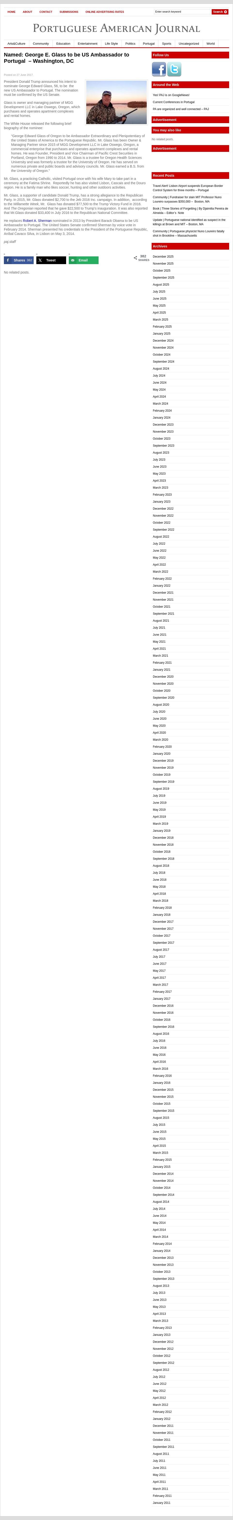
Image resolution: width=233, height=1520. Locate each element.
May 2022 (159, 557)
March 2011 (160, 1489)
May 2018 (159, 886)
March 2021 (160, 655)
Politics (130, 43)
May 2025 (159, 305)
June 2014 (159, 1215)
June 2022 (159, 550)
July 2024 (159, 375)
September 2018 (163, 858)
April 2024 (159, 396)
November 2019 (163, 767)
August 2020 (161, 704)
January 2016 (162, 1082)
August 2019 (161, 788)
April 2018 (159, 893)
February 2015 (162, 1159)
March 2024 (160, 403)
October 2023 (162, 438)
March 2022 (160, 571)
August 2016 (161, 1033)
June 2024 (159, 382)
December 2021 (163, 592)
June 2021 (159, 634)
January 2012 (162, 1419)
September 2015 (163, 1110)
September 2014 (163, 1194)
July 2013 (159, 1293)
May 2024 (159, 389)
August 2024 (161, 368)
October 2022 (162, 522)
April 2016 (159, 1061)
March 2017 (160, 984)
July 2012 (159, 1377)
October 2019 (162, 774)
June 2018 (159, 879)
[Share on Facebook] (19, 260)
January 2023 (162, 501)
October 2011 (162, 1440)
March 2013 (160, 1321)
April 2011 (159, 1482)
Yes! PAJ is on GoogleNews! (171, 95)
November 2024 (163, 347)
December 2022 (163, 508)
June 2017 (159, 963)
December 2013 (163, 1258)
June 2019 (159, 802)
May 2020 (159, 725)
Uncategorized (189, 43)
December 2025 (163, 256)
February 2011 (162, 1496)
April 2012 (159, 1398)
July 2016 (159, 1040)
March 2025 (160, 319)
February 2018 (162, 907)
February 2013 (162, 1328)
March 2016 (160, 1068)
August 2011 (161, 1454)
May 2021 (159, 641)
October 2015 (162, 1103)
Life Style (111, 43)
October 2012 (162, 1356)
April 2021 (159, 648)
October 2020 (162, 690)
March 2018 (160, 900)
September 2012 (163, 1363)
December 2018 (163, 837)
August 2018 (161, 865)
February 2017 (162, 991)
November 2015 (163, 1096)
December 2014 (163, 1173)
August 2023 (161, 452)
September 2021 (163, 613)
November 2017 (163, 928)
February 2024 (162, 410)
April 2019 (159, 816)
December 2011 (163, 1426)
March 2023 (160, 487)
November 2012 (163, 1349)
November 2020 (163, 683)
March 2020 (160, 739)
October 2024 (162, 354)
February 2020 (162, 746)
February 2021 (162, 662)
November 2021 (163, 599)
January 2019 (162, 830)
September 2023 (163, 445)
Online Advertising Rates (104, 11)
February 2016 (162, 1075)
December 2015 (163, 1089)
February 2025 (162, 326)
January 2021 (162, 669)
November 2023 (163, 431)
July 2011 (159, 1461)
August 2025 (161, 284)
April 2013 (159, 1314)
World (211, 43)
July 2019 (159, 795)
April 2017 (159, 977)
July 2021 (159, 627)
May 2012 (159, 1391)
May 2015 (159, 1138)
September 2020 (163, 697)
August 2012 (161, 1370)
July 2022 (159, 543)
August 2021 (161, 620)
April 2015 (159, 1145)
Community (41, 43)
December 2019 (163, 760)
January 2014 (162, 1251)
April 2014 (159, 1229)
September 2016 (163, 1026)
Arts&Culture (16, 43)
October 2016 (162, 1019)
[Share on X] (51, 260)
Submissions (69, 11)
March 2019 (160, 823)
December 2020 (163, 676)
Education (63, 43)
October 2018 (162, 851)
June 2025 (159, 298)
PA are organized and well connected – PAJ (181, 109)
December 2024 (163, 340)
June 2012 (159, 1384)
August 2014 (161, 1201)
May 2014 (159, 1222)
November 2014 (163, 1180)
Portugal (149, 43)
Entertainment (87, 43)
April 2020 (159, 732)
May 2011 (159, 1475)
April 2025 (159, 312)
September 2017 (163, 942)
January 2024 (162, 417)
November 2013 (163, 1265)
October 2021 (162, 606)
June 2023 (159, 466)
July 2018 (159, 872)
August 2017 (161, 949)
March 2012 (160, 1405)
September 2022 (163, 529)
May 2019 (159, 809)
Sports (166, 43)
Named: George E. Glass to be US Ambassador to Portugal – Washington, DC (66, 58)
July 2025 (159, 291)
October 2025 (162, 270)
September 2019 (163, 781)
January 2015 (162, 1166)
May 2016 (159, 1054)
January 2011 (162, 1503)
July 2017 (159, 956)
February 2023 (162, 494)
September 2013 (163, 1279)
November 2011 (163, 1433)
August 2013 (161, 1286)
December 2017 (163, 921)
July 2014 (159, 1208)
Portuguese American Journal (116, 28)
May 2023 (159, 473)
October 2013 (162, 1272)
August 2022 (161, 536)
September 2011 (163, 1447)
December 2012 (163, 1342)
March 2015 (160, 1152)
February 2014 (162, 1244)
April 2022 (159, 564)
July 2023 (159, 459)
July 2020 (159, 711)
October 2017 (162, 935)
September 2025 (163, 277)
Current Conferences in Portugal (173, 102)
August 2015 (161, 1117)
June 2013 (159, 1300)
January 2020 (162, 753)
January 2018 (162, 914)
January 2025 (162, 333)
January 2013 (162, 1335)
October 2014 (162, 1187)
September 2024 (163, 361)
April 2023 (159, 480)
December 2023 (163, 424)
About (27, 11)
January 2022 (162, 585)
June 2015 (159, 1131)
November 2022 (163, 515)
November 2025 (163, 263)
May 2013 (159, 1307)
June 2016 (159, 1047)
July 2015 (159, 1124)
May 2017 (159, 970)
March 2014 (160, 1237)
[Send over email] (84, 260)
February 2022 (162, 578)
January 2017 (162, 998)
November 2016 (163, 1012)
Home (12, 11)
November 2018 (163, 844)
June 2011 (159, 1468)
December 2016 (163, 1005)
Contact (45, 11)
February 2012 (162, 1412)
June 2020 (159, 718)
